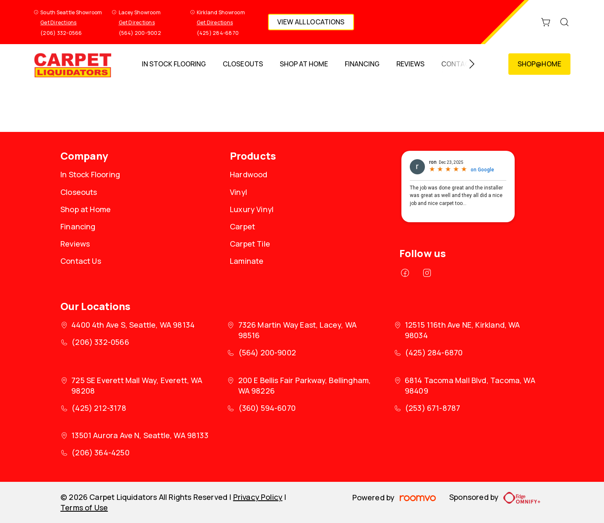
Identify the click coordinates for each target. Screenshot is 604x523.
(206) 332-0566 (61, 33)
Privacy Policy (258, 497)
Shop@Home (539, 63)
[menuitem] (173, 64)
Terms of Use (84, 507)
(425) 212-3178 (98, 408)
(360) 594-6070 (267, 408)
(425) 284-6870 (218, 33)
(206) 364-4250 (100, 452)
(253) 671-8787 (433, 408)
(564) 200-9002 (140, 33)
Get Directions (58, 22)
